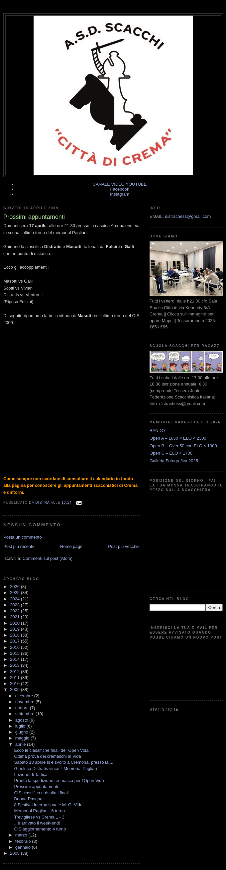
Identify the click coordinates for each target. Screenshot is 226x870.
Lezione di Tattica (30, 774)
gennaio (23, 847)
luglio (21, 726)
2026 (15, 586)
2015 (15, 653)
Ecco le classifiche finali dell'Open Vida (51, 750)
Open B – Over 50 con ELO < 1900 (183, 445)
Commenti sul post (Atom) (47, 558)
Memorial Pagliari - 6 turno (39, 810)
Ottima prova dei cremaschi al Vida (47, 756)
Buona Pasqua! (29, 798)
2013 (15, 665)
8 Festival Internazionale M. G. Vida (48, 804)
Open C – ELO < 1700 (171, 453)
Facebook (119, 189)
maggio (23, 738)
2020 (15, 623)
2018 (15, 635)
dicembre (24, 695)
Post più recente (19, 546)
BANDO (157, 430)
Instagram (119, 194)
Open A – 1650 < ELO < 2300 (178, 438)
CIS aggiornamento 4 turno (40, 828)
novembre (25, 701)
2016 (15, 647)
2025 (15, 592)
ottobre (22, 707)
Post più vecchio (124, 546)
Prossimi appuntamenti (36, 786)
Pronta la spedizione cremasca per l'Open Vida (59, 780)
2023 (15, 604)
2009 (15, 689)
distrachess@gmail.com (188, 216)
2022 (15, 610)
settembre (25, 713)
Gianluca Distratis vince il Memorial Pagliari (55, 768)
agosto (22, 720)
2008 (15, 853)
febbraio (23, 841)
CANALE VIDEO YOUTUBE (120, 184)
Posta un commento (22, 537)
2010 (15, 683)
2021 (15, 616)
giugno (22, 732)
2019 (15, 629)
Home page (71, 546)
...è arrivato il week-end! (37, 823)
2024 (15, 598)
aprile (21, 744)
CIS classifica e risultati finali (41, 792)
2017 (15, 641)
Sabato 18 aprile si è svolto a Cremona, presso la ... (63, 762)
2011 (15, 677)
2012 (15, 671)
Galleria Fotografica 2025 (174, 460)
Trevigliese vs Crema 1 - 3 (39, 817)
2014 (15, 659)
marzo (22, 834)
